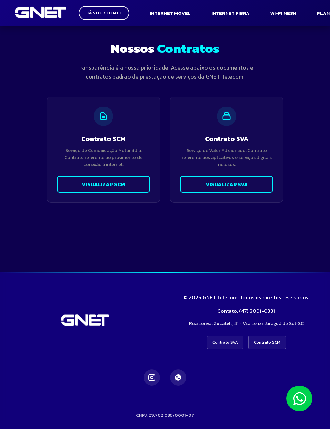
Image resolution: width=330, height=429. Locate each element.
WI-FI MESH (285, 13)
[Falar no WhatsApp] (299, 398)
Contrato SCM (267, 342)
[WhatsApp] (178, 377)
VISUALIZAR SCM (103, 184)
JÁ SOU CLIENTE (105, 13)
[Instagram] (152, 377)
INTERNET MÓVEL (172, 13)
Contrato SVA (225, 342)
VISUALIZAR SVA (227, 184)
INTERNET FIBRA (233, 13)
